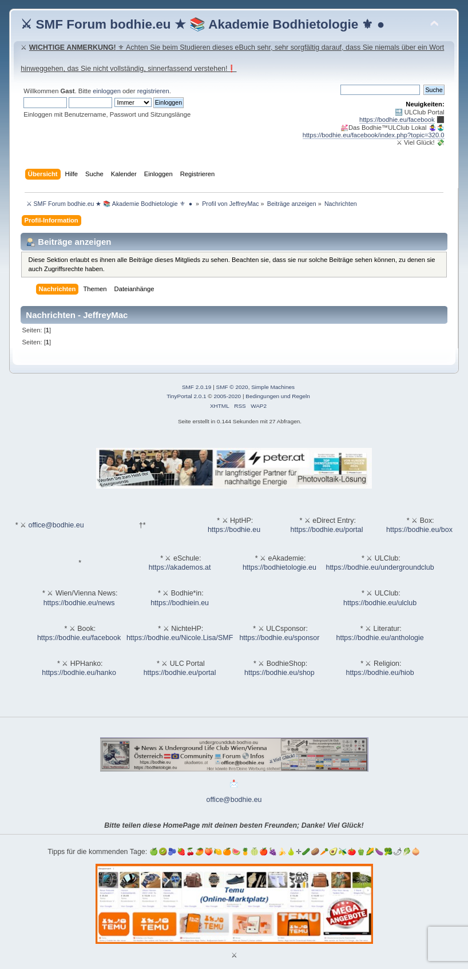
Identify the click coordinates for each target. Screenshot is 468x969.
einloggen (107, 91)
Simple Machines (273, 387)
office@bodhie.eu (56, 525)
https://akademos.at (180, 567)
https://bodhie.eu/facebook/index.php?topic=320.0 (374, 135)
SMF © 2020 (232, 387)
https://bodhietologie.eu (279, 567)
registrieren (153, 91)
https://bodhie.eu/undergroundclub (380, 567)
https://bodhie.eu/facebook (397, 119)
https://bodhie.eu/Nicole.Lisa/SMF (179, 638)
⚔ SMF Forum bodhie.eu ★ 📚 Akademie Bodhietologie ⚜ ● (202, 24)
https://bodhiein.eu (179, 603)
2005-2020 (227, 396)
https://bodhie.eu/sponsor (279, 638)
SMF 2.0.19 (197, 387)
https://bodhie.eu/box (419, 530)
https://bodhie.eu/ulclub (380, 603)
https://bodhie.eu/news (79, 603)
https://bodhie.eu (234, 530)
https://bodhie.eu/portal (327, 530)
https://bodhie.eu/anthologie (380, 638)
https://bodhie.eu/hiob (380, 673)
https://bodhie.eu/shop (279, 673)
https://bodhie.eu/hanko (79, 673)
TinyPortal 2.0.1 (186, 396)
